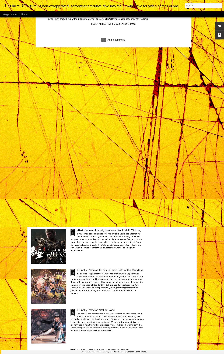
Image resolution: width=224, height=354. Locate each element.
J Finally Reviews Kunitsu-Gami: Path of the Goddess (110, 270)
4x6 (115, 352)
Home (24, 14)
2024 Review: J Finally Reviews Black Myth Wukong (109, 230)
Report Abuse (140, 352)
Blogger (130, 352)
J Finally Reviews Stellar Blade (96, 310)
